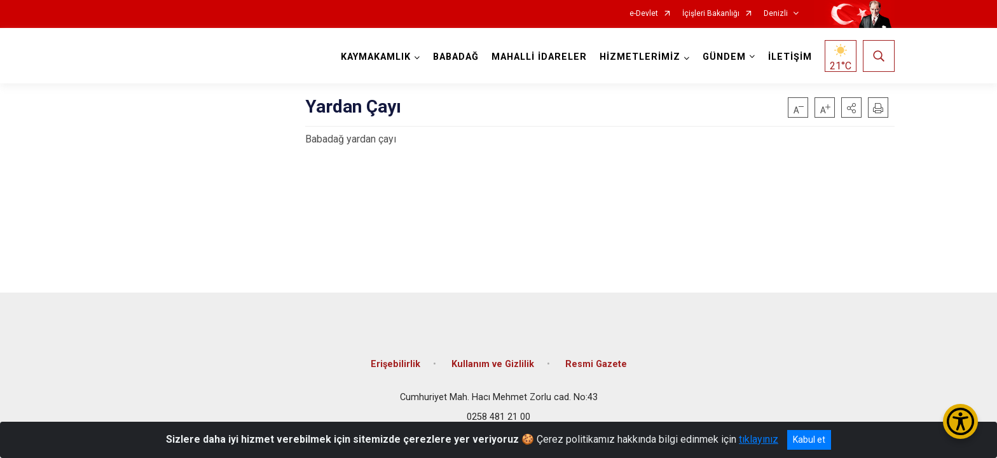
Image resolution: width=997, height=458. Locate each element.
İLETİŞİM (790, 57)
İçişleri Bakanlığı (710, 14)
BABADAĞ (456, 57)
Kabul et (809, 439)
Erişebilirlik (395, 364)
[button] (851, 107)
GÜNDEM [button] (724, 57)
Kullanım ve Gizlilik (492, 364)
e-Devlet (643, 14)
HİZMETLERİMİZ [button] (640, 57)
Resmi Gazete (596, 364)
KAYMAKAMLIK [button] (376, 57)
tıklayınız (758, 439)
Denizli (776, 14)
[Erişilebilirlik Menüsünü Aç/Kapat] (960, 421)
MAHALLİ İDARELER (539, 57)
